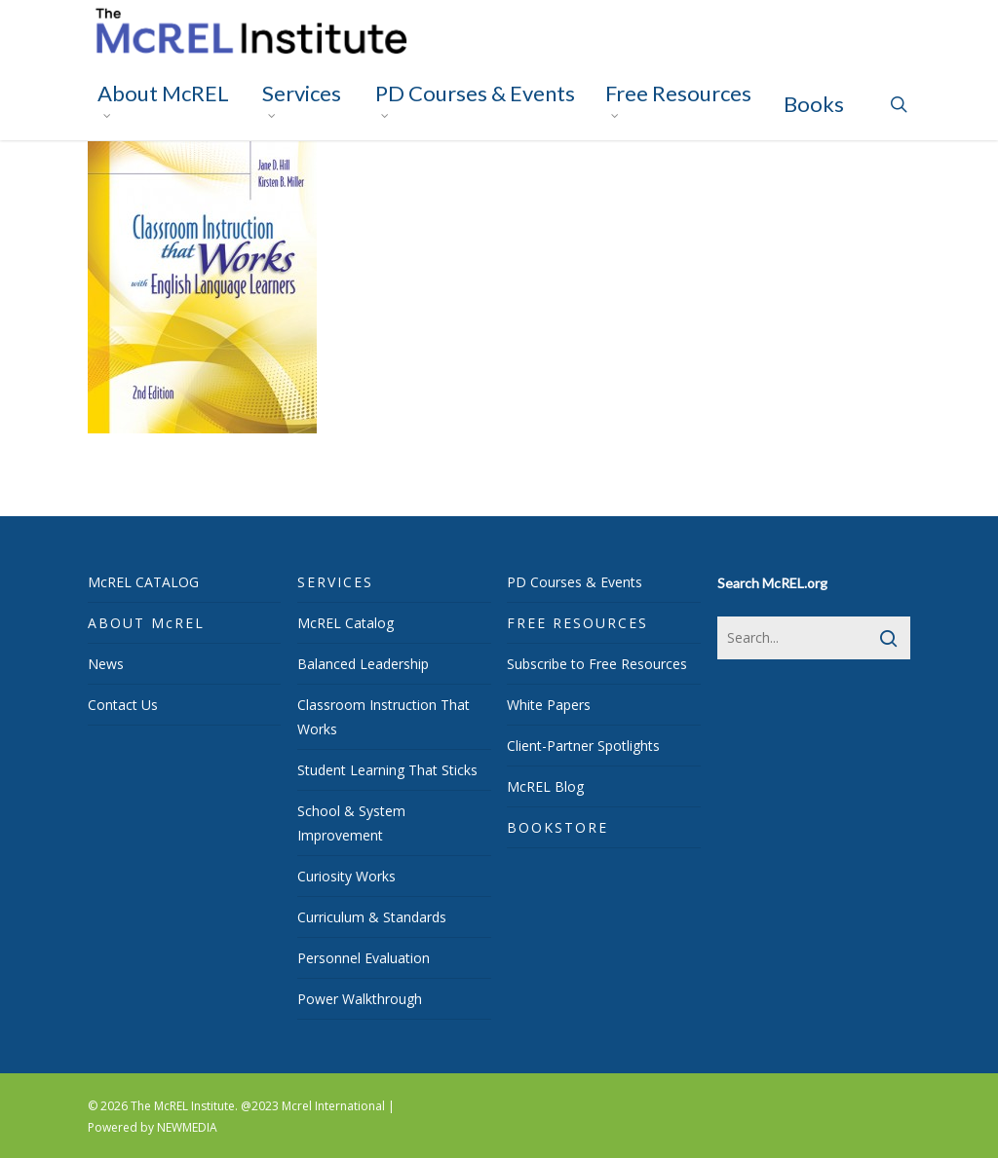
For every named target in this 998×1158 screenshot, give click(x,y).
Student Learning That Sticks (387, 770)
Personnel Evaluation (363, 958)
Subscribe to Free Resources (597, 663)
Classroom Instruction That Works (383, 716)
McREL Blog (545, 786)
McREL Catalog (345, 623)
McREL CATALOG (143, 582)
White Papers (549, 704)
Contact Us (123, 704)
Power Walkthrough (359, 999)
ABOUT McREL (146, 623)
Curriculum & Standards (371, 917)
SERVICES (335, 582)
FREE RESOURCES (577, 623)
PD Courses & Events (574, 582)
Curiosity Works (346, 876)
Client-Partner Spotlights (583, 745)
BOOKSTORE (557, 827)
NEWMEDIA (187, 1127)
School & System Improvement (351, 823)
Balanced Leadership (363, 663)
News (106, 663)
